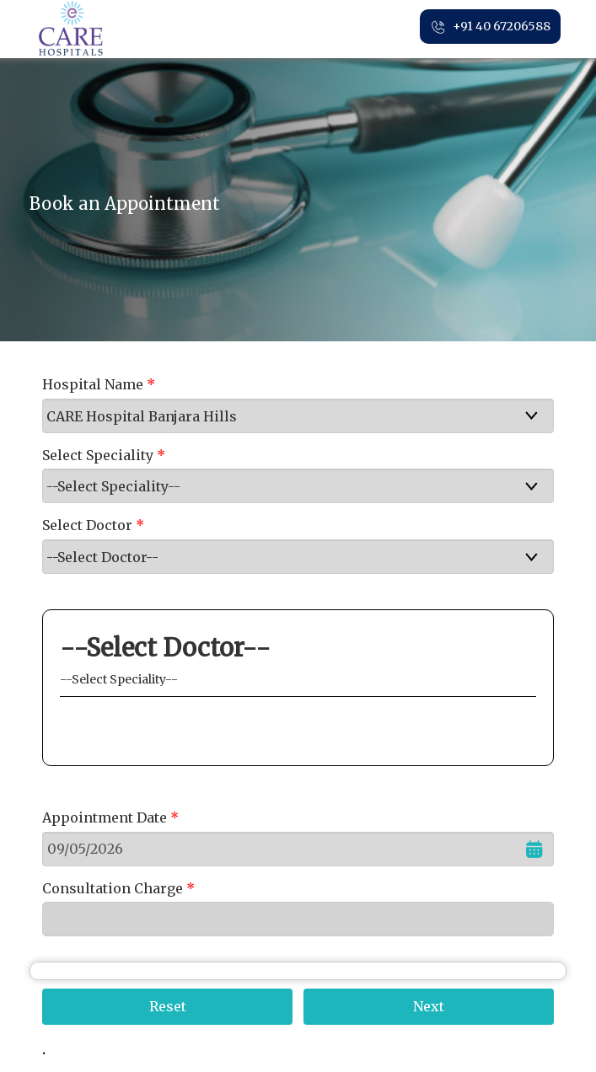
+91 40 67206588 (490, 27)
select (545, 415)
